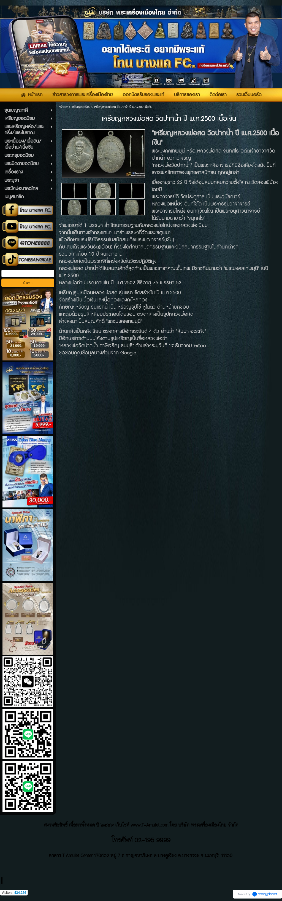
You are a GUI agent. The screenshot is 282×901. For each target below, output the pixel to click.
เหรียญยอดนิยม (81, 107)
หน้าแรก (63, 107)
